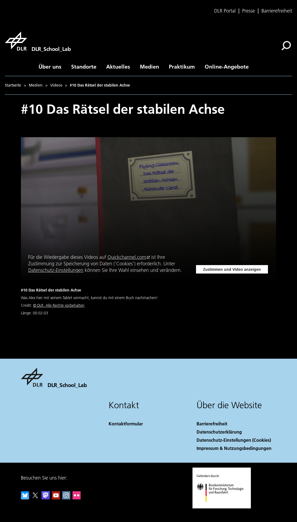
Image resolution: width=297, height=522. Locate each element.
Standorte (83, 66)
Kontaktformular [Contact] (126, 423)
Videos (56, 85)
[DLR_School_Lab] (38, 41)
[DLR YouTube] (56, 498)
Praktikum (182, 66)
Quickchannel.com (127, 257)
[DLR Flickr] (76, 498)
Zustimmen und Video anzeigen (232, 269)
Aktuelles (118, 66)
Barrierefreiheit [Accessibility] (212, 423)
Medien (149, 66)
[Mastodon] (46, 498)
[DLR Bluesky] (25, 498)
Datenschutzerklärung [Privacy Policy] (219, 432)
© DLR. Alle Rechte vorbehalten (58, 305)
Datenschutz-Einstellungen (55, 270)
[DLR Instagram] (66, 498)
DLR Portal (225, 11)
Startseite (13, 85)
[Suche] (286, 46)
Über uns (50, 66)
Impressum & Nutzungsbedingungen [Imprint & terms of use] (234, 448)
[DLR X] (35, 498)
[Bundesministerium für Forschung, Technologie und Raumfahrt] (223, 506)
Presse (248, 11)
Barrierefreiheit (276, 11)
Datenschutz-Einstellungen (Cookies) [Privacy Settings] (234, 440)
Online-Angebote (227, 66)
